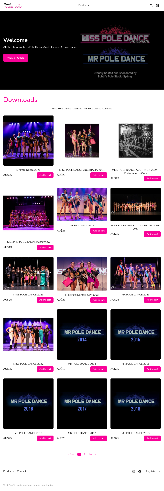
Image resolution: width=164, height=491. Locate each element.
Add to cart (45, 175)
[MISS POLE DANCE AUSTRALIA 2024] (82, 140)
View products (15, 58)
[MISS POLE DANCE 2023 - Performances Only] (135, 204)
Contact (21, 471)
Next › (92, 454)
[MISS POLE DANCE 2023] (28, 273)
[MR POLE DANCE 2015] (135, 334)
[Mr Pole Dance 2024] (82, 204)
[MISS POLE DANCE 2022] (28, 334)
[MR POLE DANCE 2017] (82, 403)
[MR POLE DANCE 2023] (135, 273)
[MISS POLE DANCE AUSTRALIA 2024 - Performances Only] (135, 140)
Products (83, 5)
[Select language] (153, 471)
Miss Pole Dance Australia (67, 108)
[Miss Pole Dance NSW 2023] (82, 274)
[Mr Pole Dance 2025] (28, 140)
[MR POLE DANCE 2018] (135, 403)
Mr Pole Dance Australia (98, 108)
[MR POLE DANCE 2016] (28, 403)
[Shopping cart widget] (157, 5)
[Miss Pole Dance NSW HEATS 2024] (28, 213)
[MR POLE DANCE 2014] (82, 334)
